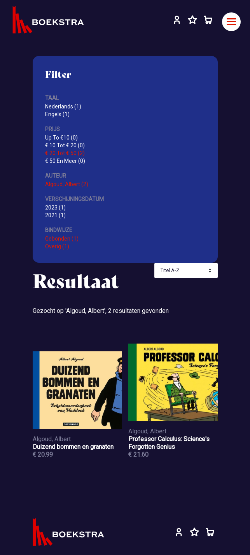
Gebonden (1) (62, 239)
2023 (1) (55, 207)
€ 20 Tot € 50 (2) (65, 153)
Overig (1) (57, 246)
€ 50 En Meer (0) (65, 161)
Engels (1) (57, 114)
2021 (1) (55, 215)
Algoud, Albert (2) (66, 184)
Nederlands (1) (63, 106)
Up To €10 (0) (61, 137)
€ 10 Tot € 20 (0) (65, 145)
